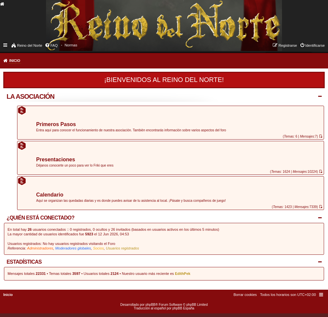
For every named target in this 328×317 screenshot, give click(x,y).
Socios (98, 248)
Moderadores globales (73, 248)
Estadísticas (24, 262)
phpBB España (183, 308)
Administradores (40, 248)
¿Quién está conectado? (40, 218)
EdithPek (182, 274)
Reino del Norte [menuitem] (29, 45)
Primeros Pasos (56, 124)
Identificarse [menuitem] (315, 45)
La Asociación (31, 96)
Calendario (49, 195)
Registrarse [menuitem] (287, 45)
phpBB (150, 304)
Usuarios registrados (122, 248)
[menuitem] (70, 45)
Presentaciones (55, 159)
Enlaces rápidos (5, 44)
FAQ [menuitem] (54, 45)
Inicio (14, 61)
